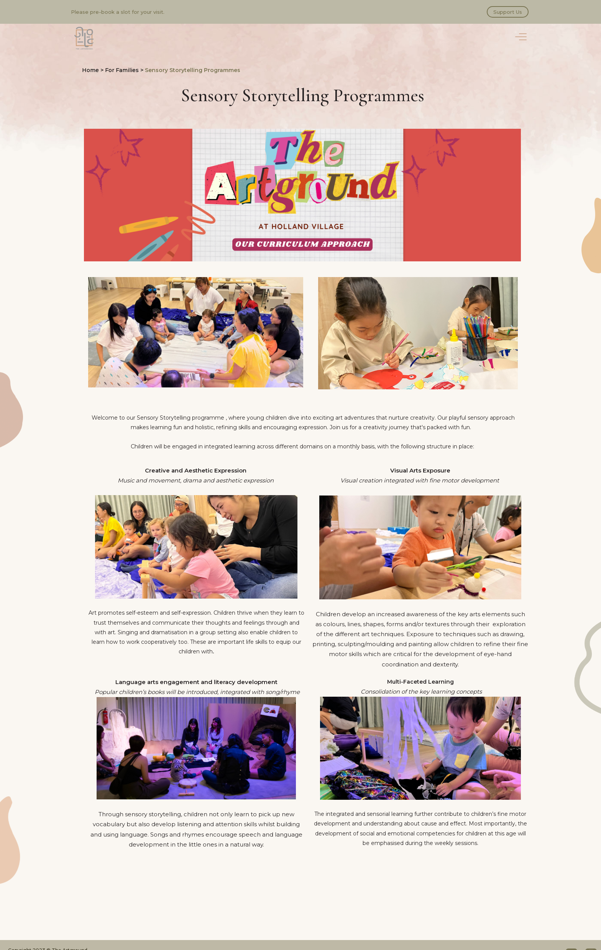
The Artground (84, 38)
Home (90, 70)
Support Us (507, 12)
